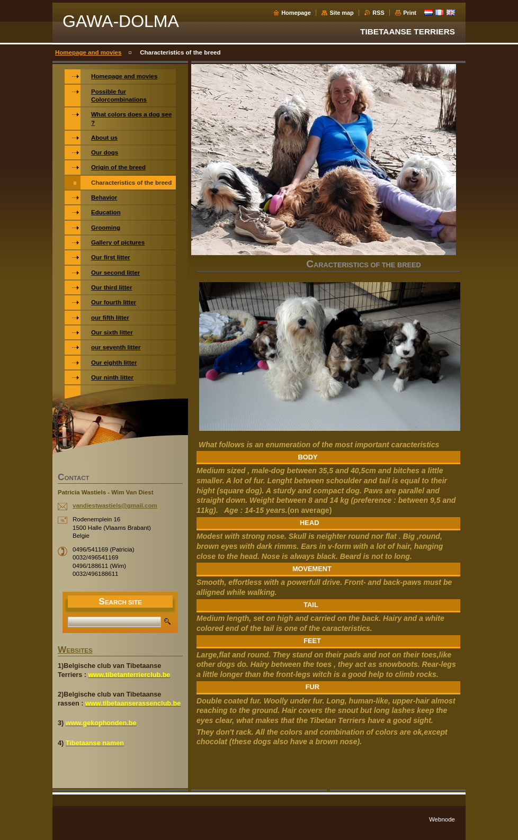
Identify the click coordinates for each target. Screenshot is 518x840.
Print (409, 13)
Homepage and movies (88, 52)
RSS (378, 13)
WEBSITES (75, 650)
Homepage (296, 13)
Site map (341, 13)
